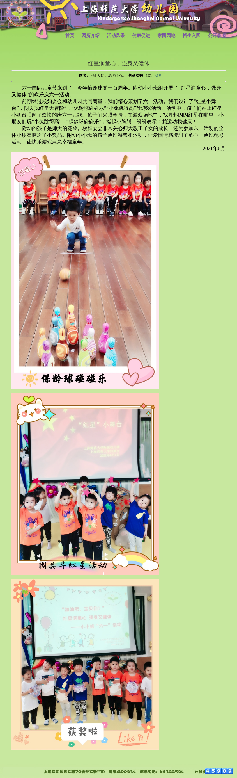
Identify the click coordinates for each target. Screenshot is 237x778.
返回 (158, 75)
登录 (228, 3)
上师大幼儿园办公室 (106, 75)
